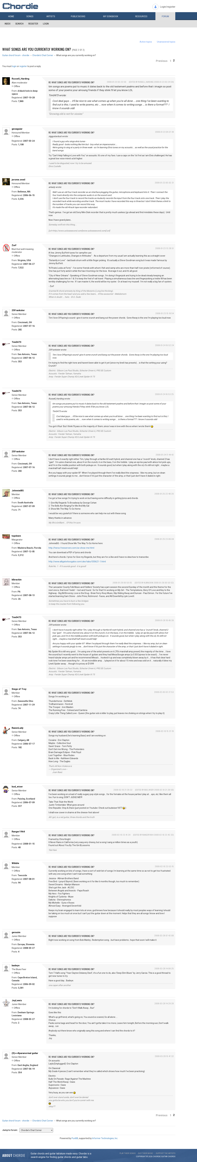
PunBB (75, 1138)
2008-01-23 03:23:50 (116, 82)
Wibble (15, 863)
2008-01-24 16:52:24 (164, 345)
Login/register (167, 6)
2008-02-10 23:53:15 (164, 866)
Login (46, 23)
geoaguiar (17, 129)
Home (11, 16)
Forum (165, 16)
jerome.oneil (18, 179)
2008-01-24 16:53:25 (164, 394)
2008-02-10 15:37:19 (165, 731)
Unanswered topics (166, 42)
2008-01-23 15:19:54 (164, 313)
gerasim (16, 932)
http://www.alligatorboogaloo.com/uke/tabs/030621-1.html (77, 561)
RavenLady (17, 728)
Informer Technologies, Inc (104, 1138)
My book (110, 16)
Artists (50, 16)
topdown (16, 535)
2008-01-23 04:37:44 (164, 132)
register (23, 66)
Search (19, 23)
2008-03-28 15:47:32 (164, 1056)
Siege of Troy (19, 689)
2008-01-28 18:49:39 (164, 620)
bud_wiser (17, 786)
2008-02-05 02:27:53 (164, 692)
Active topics (146, 42)
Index (7, 23)
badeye (16, 965)
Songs (29, 16)
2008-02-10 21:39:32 (123, 789)
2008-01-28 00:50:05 (122, 582)
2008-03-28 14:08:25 (164, 968)
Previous (161, 61)
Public (78, 16)
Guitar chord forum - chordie (15, 55)
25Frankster (18, 310)
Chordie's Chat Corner (42, 55)
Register (33, 23)
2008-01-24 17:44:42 (165, 454)
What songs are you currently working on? (36, 49)
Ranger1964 (18, 831)
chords (171, 1156)
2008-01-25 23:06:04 (164, 539)
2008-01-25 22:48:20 (164, 493)
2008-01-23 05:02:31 (164, 182)
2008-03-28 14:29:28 (164, 1003)
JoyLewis (17, 1000)
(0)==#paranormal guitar (25, 1053)
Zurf (14, 245)
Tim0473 (16, 342)
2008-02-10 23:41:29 (121, 834)
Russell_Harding (20, 78)
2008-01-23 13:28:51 (164, 248)
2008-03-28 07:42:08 (164, 935)
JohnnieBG (18, 490)
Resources (141, 16)
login (14, 66)
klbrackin (17, 579)
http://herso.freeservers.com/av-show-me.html (71, 548)
